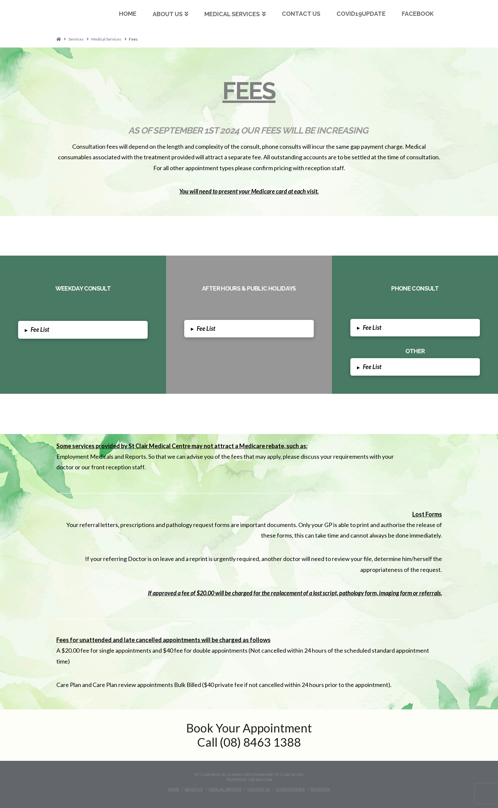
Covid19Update (290, 789)
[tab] (83, 329)
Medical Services (106, 39)
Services (76, 39)
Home (173, 789)
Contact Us (258, 789)
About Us (194, 789)
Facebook (320, 789)
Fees (133, 39)
